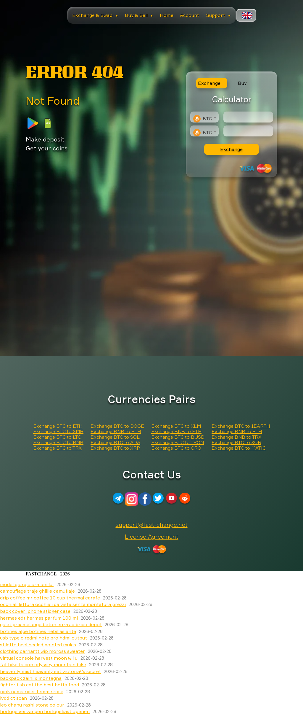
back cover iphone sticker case (35, 611)
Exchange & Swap (95, 15)
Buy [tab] (242, 83)
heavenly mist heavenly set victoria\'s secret (50, 671)
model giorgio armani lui (27, 584)
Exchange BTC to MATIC (239, 448)
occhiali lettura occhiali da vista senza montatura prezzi (63, 604)
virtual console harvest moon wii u (39, 658)
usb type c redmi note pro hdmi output (43, 638)
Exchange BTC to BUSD (177, 437)
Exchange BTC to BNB (58, 442)
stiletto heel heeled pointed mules (38, 645)
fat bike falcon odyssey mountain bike (43, 664)
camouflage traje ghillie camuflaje (37, 591)
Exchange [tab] (209, 83)
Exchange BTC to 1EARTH (241, 426)
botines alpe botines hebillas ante (38, 631)
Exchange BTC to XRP (115, 448)
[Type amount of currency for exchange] (248, 117)
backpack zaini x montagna (31, 678)
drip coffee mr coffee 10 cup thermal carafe (50, 598)
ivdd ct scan (13, 698)
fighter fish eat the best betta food (39, 685)
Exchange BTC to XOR (236, 442)
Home (166, 15)
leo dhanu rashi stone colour (32, 705)
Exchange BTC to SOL (115, 437)
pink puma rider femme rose (31, 691)
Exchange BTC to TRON (177, 442)
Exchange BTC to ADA (115, 442)
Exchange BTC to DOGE (117, 426)
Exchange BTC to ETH (57, 426)
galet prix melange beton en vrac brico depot (51, 624)
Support (218, 15)
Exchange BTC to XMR (58, 431)
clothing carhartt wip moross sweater (42, 651)
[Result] (248, 130)
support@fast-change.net (152, 524)
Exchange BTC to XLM (176, 426)
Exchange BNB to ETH (116, 431)
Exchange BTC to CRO (176, 448)
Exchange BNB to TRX (236, 437)
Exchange (231, 149)
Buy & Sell (139, 15)
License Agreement (151, 536)
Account (189, 15)
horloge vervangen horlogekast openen (45, 711)
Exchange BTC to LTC (57, 437)
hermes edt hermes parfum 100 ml (39, 618)
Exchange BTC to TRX (57, 448)
